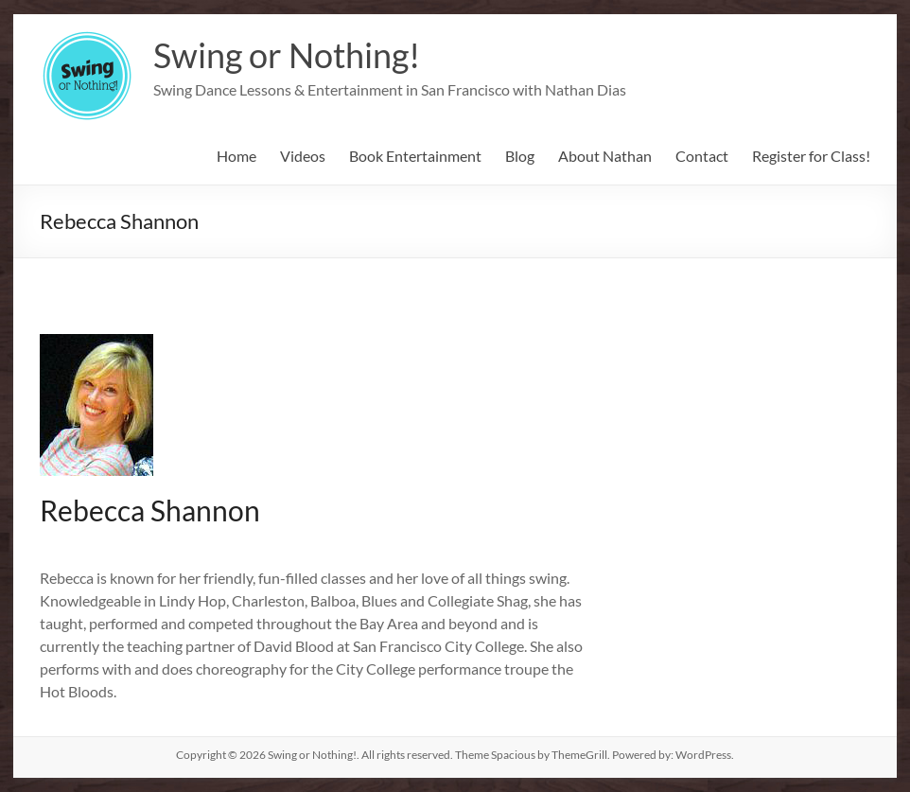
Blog (519, 156)
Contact (701, 156)
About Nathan (605, 156)
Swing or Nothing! (286, 55)
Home (236, 156)
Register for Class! (811, 156)
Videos (302, 156)
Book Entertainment (415, 156)
